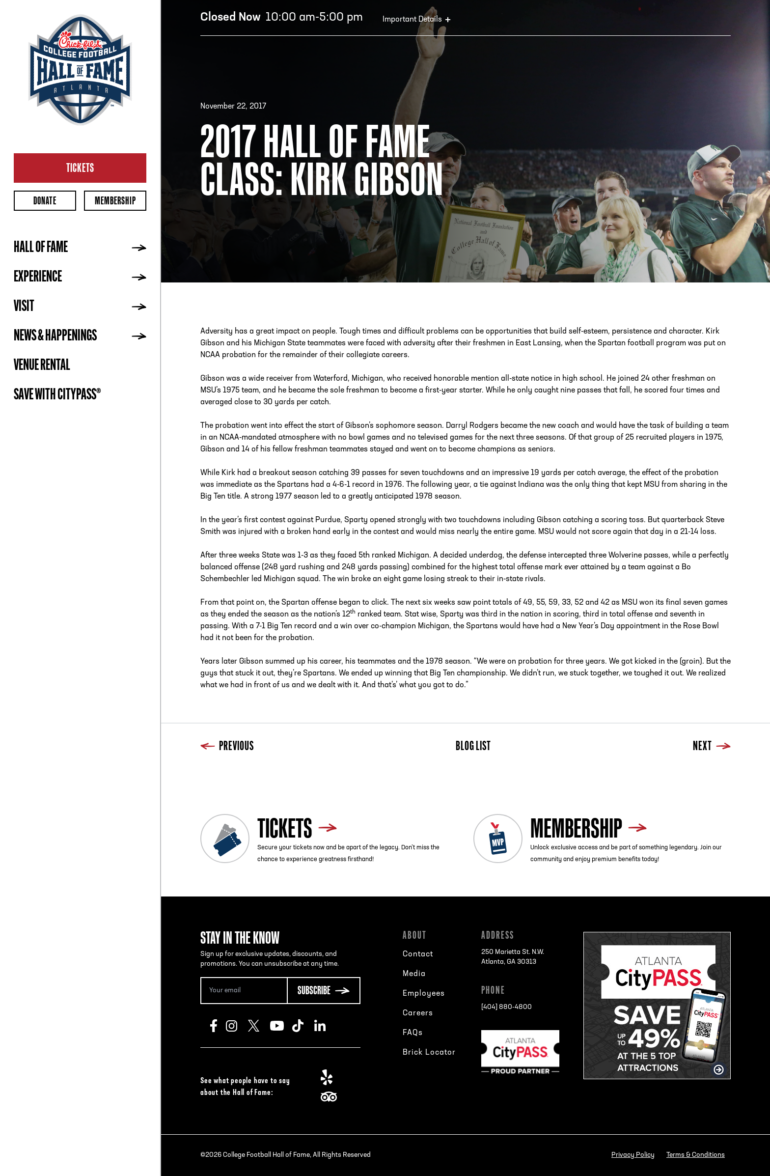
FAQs (413, 1033)
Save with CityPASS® (57, 395)
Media (414, 974)
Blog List (473, 747)
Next (712, 747)
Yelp (332, 1077)
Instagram (237, 1026)
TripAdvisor (332, 1097)
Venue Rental (42, 366)
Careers (418, 1013)
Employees (424, 994)
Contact (418, 954)
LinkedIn (325, 1026)
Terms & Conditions (695, 1155)
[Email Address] (243, 990)
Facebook (218, 1026)
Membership (115, 201)
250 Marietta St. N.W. (512, 958)
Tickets (80, 167)
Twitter (259, 1026)
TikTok (303, 1026)
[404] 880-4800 (506, 1007)
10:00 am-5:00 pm (281, 18)
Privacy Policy (633, 1155)
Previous (227, 747)
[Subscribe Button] (323, 990)
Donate (44, 201)
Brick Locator (429, 1053)
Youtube (281, 1026)
